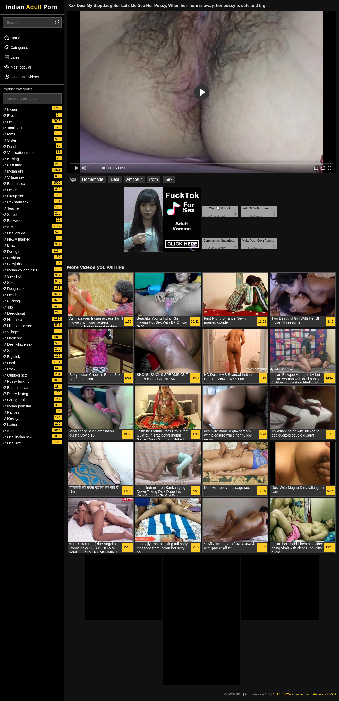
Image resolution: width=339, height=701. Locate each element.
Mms (9, 134)
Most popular (17, 67)
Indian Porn (31, 7)
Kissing (11, 159)
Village (10, 332)
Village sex (13, 177)
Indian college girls (20, 270)
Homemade (93, 179)
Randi (9, 146)
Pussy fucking (16, 381)
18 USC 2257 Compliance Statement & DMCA (304, 694)
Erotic (9, 116)
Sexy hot (12, 276)
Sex (169, 179)
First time (12, 165)
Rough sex (13, 289)
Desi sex (12, 443)
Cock (9, 369)
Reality (10, 418)
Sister (9, 140)
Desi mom (13, 190)
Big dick (11, 357)
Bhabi (9, 245)
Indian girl (13, 171)
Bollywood (13, 221)
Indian (10, 109)
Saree (10, 214)
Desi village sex (17, 344)
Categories (16, 47)
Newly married (16, 239)
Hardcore (12, 338)
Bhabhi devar (15, 388)
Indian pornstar (17, 406)
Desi (8, 122)
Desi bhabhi (14, 295)
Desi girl (11, 252)
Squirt (9, 350)
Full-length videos (21, 77)
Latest (12, 57)
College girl (14, 400)
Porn (153, 179)
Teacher (11, 208)
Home (12, 37)
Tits (8, 307)
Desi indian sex (17, 437)
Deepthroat (14, 313)
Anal (8, 431)
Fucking (11, 301)
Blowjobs (12, 264)
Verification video (19, 153)
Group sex (13, 196)
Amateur (134, 179)
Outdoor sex (15, 375)
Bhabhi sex (14, 184)
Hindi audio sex (17, 326)
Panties (11, 412)
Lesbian (11, 258)
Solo (8, 282)
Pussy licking (15, 394)
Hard (9, 363)
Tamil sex (12, 128)
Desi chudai (14, 233)
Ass (8, 227)
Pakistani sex (15, 202)
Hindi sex (12, 320)
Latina (10, 425)
